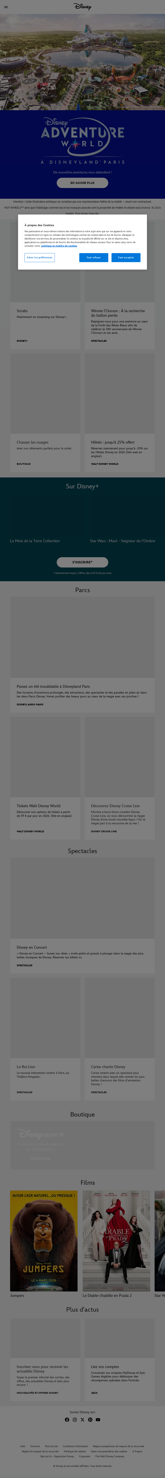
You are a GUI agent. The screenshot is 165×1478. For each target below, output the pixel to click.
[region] (82, 242)
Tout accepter (126, 257)
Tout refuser (94, 257)
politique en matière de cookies (59, 246)
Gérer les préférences (39, 257)
